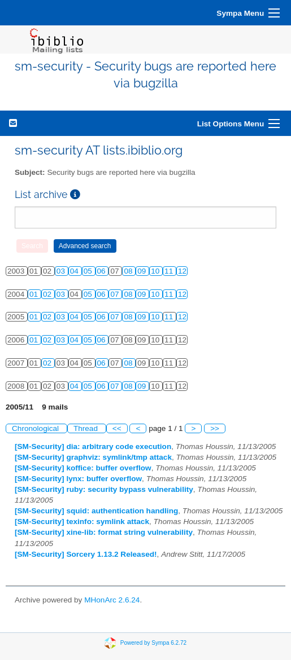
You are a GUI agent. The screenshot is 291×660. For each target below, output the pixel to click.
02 (48, 294)
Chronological (36, 428)
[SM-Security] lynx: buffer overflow (78, 478)
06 (102, 271)
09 (142, 271)
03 (62, 271)
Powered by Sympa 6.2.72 (153, 642)
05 (89, 271)
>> (214, 428)
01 (34, 294)
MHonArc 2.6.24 (112, 600)
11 (169, 271)
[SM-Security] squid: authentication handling (96, 511)
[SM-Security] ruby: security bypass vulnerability (104, 489)
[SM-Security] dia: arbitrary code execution (93, 446)
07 (115, 294)
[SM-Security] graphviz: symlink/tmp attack (93, 457)
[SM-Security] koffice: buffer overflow (83, 468)
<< (116, 428)
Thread (86, 428)
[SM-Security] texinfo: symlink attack (82, 521)
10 (156, 271)
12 (182, 271)
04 (75, 271)
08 (129, 271)
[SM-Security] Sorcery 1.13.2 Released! (86, 554)
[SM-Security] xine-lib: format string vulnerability (104, 532)
